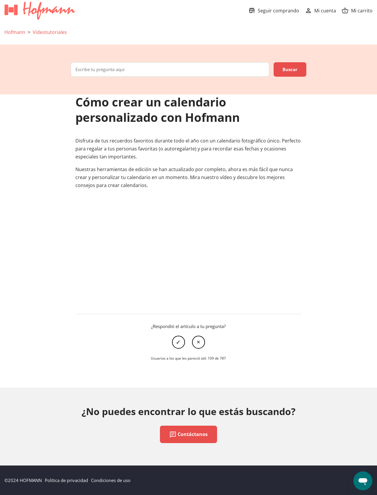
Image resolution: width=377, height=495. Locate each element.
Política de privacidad (66, 480)
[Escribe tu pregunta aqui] (170, 69)
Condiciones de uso (110, 480)
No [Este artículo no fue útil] (198, 342)
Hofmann (14, 32)
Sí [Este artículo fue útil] (178, 342)
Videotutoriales (50, 32)
